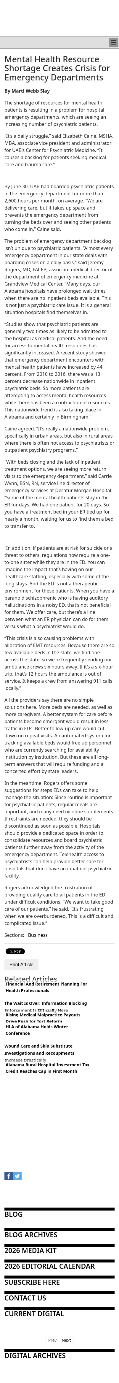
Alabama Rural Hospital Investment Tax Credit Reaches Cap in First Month (47, 1068)
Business (38, 935)
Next (66, 1340)
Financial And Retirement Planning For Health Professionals (46, 987)
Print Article (21, 964)
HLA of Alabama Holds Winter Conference (37, 1030)
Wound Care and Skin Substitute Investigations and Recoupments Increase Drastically (39, 1053)
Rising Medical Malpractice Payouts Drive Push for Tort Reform (43, 1018)
